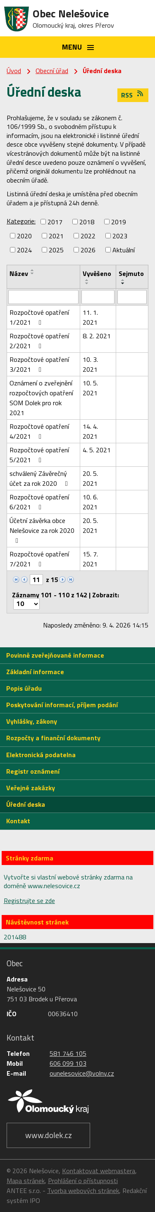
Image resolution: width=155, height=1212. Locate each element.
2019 (118, 222)
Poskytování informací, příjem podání (62, 705)
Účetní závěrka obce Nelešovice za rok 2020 (42, 530)
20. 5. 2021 (90, 478)
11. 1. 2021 (90, 317)
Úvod (14, 71)
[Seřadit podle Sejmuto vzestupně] (123, 280)
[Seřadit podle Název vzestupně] (32, 270)
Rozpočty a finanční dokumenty (53, 738)
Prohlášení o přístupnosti (83, 1181)
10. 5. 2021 (90, 388)
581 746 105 (68, 1053)
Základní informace (35, 672)
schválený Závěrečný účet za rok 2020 (40, 478)
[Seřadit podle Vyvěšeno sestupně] (87, 283)
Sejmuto (131, 273)
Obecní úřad (52, 71)
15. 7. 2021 (90, 559)
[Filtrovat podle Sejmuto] (132, 297)
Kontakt (18, 821)
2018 (86, 222)
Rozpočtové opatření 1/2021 (39, 317)
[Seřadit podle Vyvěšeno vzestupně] (87, 280)
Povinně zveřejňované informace (55, 655)
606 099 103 (68, 1063)
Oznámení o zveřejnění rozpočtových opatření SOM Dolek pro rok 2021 (41, 398)
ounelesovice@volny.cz (82, 1073)
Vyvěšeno (97, 273)
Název (19, 273)
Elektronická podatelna (41, 755)
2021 (56, 236)
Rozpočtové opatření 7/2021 (39, 559)
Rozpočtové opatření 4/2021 (39, 431)
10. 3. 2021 (90, 364)
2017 (55, 222)
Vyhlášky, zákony (31, 721)
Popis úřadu (24, 688)
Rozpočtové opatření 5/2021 (39, 455)
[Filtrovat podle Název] (43, 297)
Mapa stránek (26, 1181)
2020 (24, 236)
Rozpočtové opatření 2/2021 (39, 341)
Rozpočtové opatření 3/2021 (39, 364)
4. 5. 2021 (97, 450)
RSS (132, 95)
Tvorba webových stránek (83, 1190)
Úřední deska (25, 804)
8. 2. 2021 (97, 336)
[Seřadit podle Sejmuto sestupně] (123, 283)
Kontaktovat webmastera (98, 1171)
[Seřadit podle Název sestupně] (32, 273)
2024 (24, 250)
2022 (88, 236)
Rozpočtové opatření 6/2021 (39, 502)
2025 (56, 250)
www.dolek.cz (48, 1135)
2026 (88, 250)
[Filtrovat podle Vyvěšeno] (97, 297)
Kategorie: (21, 221)
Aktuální (123, 250)
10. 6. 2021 (90, 502)
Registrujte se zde (29, 900)
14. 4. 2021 (90, 431)
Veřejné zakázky (30, 788)
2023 (119, 236)
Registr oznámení (33, 771)
